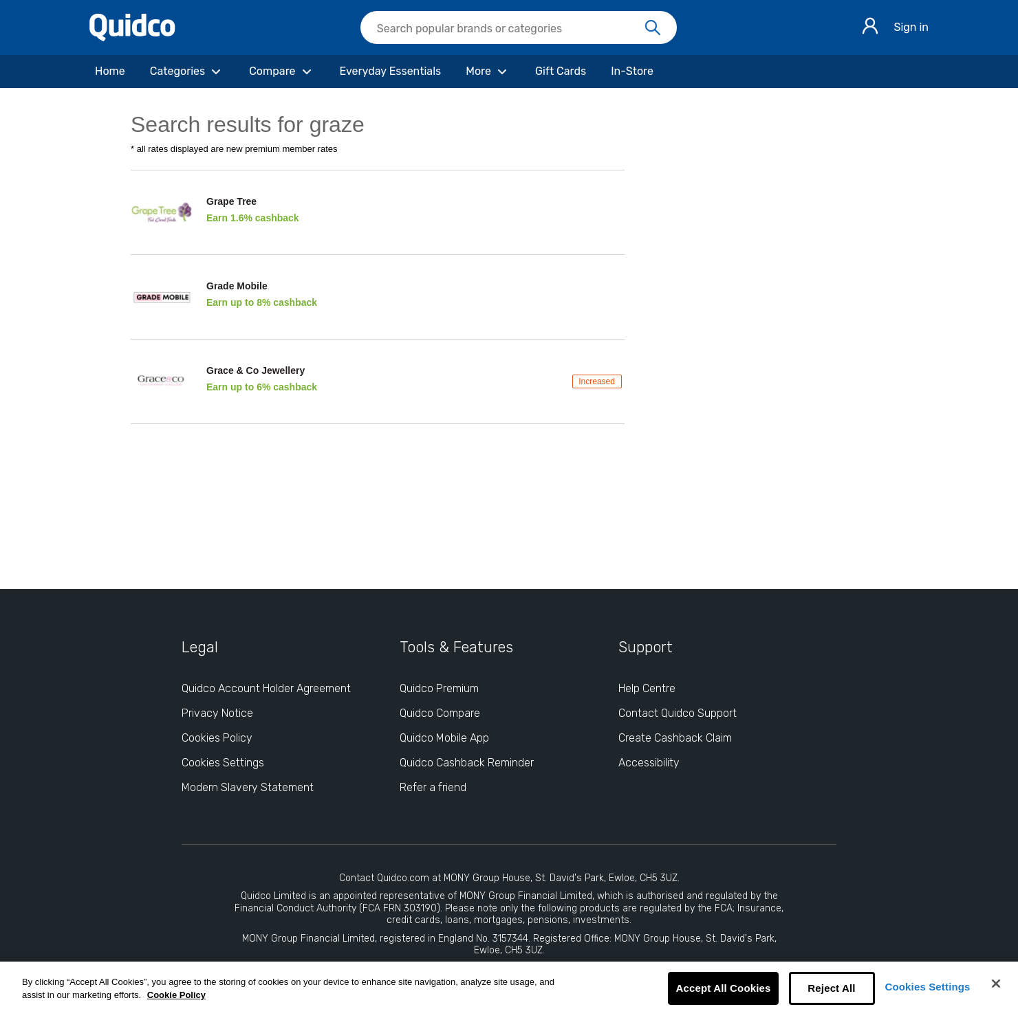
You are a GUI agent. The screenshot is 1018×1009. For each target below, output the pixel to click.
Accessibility (649, 762)
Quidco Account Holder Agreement (266, 688)
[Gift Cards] (560, 71)
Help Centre (646, 688)
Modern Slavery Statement (248, 787)
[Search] (653, 28)
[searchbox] (518, 27)
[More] (488, 71)
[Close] (996, 983)
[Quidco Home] (132, 37)
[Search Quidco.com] (510, 29)
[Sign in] (870, 27)
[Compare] (281, 71)
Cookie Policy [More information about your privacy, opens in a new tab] (176, 995)
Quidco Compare (440, 713)
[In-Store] (632, 71)
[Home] (110, 71)
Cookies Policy (217, 737)
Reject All (831, 988)
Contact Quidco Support (677, 713)
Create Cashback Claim (675, 737)
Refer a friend (433, 787)
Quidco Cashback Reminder (467, 762)
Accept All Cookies (722, 988)
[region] (509, 985)
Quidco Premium (439, 688)
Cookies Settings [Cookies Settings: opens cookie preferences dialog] (223, 762)
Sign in (911, 27)
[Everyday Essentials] (391, 71)
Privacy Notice (217, 713)
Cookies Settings (928, 987)
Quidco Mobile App (444, 737)
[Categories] (187, 71)
